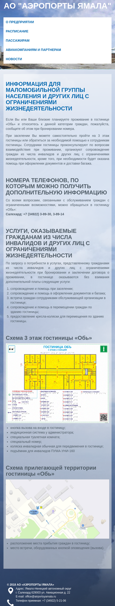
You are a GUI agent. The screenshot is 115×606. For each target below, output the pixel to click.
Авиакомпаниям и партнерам (33, 50)
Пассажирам (17, 40)
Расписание (17, 31)
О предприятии (20, 22)
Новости (14, 59)
